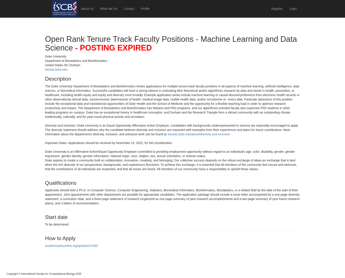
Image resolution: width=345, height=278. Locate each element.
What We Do (108, 8)
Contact (129, 8)
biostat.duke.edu (56, 69)
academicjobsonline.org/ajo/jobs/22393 (71, 245)
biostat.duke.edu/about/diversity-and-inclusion (199, 134)
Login (293, 8)
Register (277, 8)
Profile (145, 8)
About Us (87, 8)
